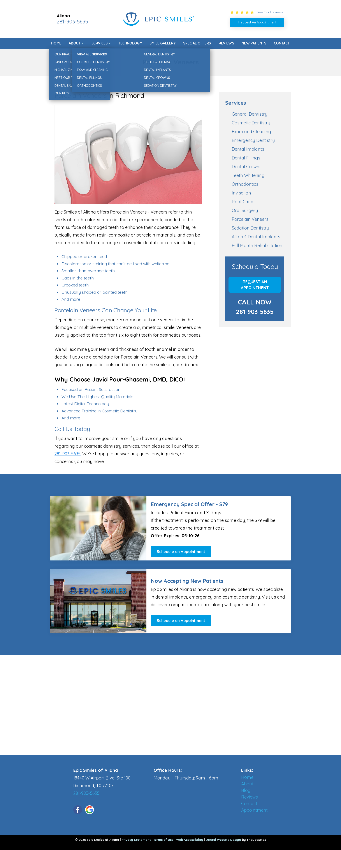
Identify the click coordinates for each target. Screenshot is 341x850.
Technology (130, 43)
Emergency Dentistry (253, 140)
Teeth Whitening (248, 175)
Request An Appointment (255, 284)
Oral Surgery (245, 210)
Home (56, 43)
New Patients (254, 43)
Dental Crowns (247, 166)
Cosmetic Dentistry (251, 122)
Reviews (226, 43)
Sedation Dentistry (250, 228)
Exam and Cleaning (251, 131)
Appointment (254, 810)
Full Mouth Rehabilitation (257, 245)
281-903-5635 (72, 21)
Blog (246, 790)
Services (99, 43)
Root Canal (243, 201)
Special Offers (197, 43)
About (75, 43)
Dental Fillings (246, 158)
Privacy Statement (136, 840)
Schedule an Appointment (181, 551)
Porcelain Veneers (250, 219)
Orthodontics (245, 184)
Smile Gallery (162, 43)
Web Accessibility (189, 840)
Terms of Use (163, 840)
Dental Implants (248, 149)
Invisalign (241, 193)
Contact (282, 43)
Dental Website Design (223, 840)
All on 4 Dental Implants (256, 236)
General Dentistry (249, 114)
